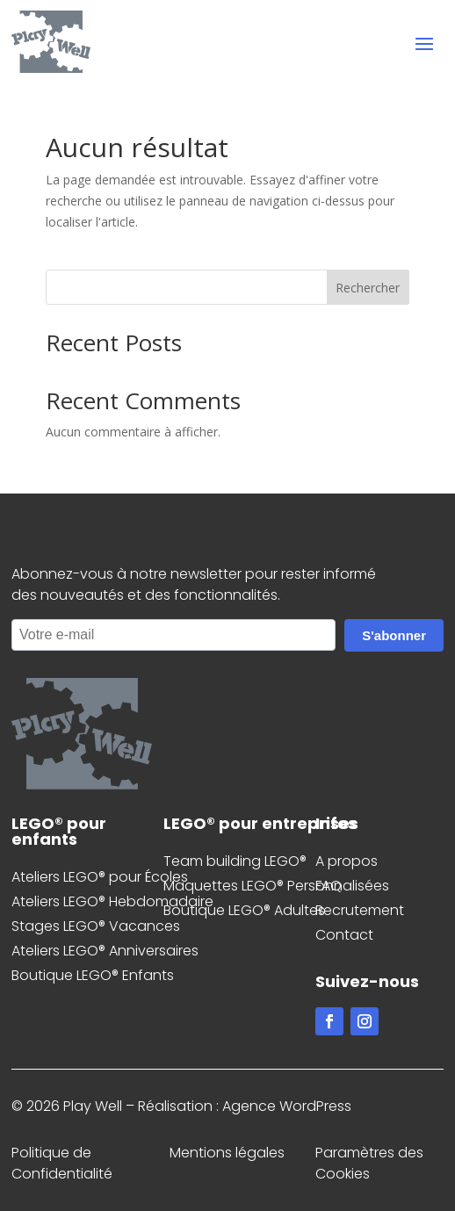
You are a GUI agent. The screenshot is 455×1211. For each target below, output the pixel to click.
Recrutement (359, 910)
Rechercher (368, 287)
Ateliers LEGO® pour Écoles (99, 877)
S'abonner (394, 635)
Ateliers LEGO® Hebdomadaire (112, 901)
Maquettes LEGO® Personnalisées (276, 886)
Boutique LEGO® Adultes (244, 910)
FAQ (328, 886)
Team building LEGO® (235, 861)
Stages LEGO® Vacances (95, 926)
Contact (344, 935)
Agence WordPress (286, 1106)
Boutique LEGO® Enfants (92, 975)
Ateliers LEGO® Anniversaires (105, 951)
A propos (346, 861)
